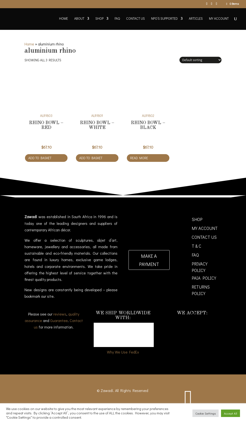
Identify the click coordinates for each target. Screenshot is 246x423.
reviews (59, 313)
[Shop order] (200, 60)
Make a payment (149, 260)
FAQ (117, 19)
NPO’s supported (164, 19)
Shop (99, 19)
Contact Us (135, 19)
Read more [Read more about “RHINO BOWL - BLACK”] (139, 158)
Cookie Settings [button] (205, 413)
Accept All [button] (230, 413)
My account (219, 19)
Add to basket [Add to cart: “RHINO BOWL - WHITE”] (90, 158)
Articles (196, 19)
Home (63, 19)
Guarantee (59, 320)
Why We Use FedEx (123, 351)
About (79, 19)
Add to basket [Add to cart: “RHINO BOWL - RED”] (39, 158)
